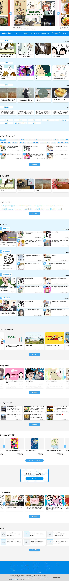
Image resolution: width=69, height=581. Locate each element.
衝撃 (54, 205)
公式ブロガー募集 (36, 570)
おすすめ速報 (12, 570)
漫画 (26, 209)
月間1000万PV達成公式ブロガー (36, 563)
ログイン (64, 33)
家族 (42, 209)
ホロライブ (60, 205)
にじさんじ (10, 209)
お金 (60, 209)
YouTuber (19, 209)
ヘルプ (46, 570)
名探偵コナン (23, 205)
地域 (48, 120)
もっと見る (66, 41)
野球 (3, 205)
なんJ (34, 123)
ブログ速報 (26, 33)
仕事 (15, 205)
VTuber (9, 205)
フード (6, 120)
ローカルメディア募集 (37, 572)
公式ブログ (31, 33)
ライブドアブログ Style (16, 27)
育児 (36, 205)
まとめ (6, 123)
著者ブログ (21, 454)
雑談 (41, 205)
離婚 (37, 209)
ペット (20, 120)
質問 (31, 209)
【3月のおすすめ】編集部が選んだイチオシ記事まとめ (24, 28)
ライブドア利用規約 (15, 579)
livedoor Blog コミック (45, 33)
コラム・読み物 (62, 120)
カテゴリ (20, 33)
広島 (54, 209)
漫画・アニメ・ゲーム (20, 123)
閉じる (57, 577)
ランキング (16, 33)
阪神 (30, 205)
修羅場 (3, 209)
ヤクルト (47, 205)
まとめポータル (37, 33)
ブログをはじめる (56, 33)
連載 (34, 120)
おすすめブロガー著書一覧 (34, 460)
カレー (48, 209)
